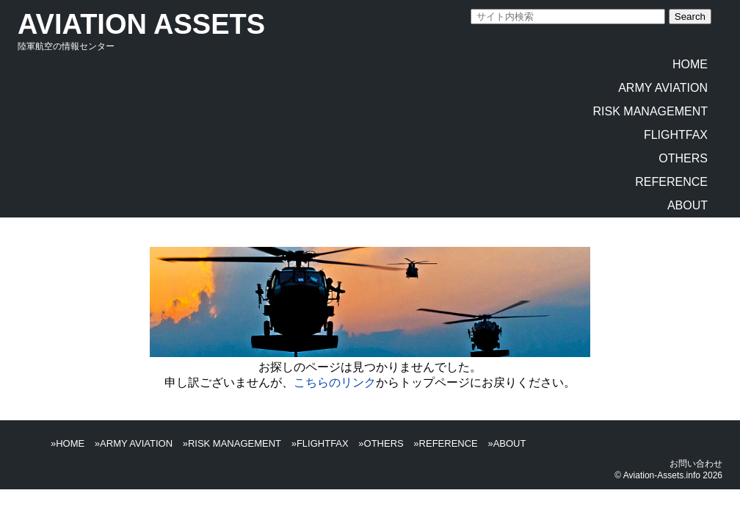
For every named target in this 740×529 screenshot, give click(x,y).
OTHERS (683, 158)
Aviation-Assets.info (661, 475)
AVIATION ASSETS (141, 24)
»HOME (67, 443)
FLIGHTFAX (676, 135)
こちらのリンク (335, 382)
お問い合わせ (696, 463)
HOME (690, 64)
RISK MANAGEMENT (650, 111)
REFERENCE (671, 182)
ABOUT (687, 205)
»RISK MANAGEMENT (232, 443)
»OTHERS (380, 443)
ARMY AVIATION (663, 88)
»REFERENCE (445, 443)
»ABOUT (506, 443)
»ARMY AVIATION (134, 443)
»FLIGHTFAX (320, 443)
